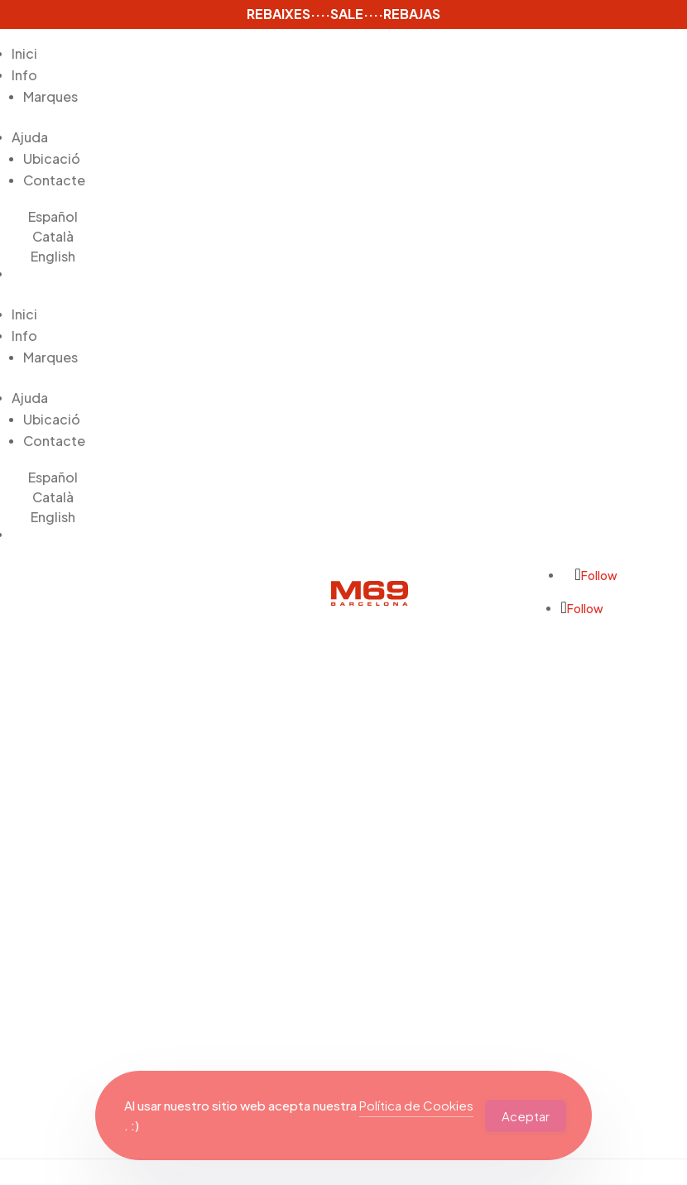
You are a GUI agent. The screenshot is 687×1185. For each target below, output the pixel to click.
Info (24, 75)
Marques (50, 96)
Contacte (54, 180)
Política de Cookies (416, 1105)
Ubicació (51, 158)
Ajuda (30, 137)
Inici (24, 53)
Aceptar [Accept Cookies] (526, 1116)
